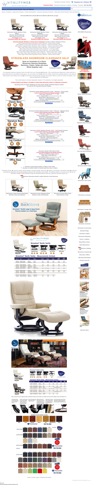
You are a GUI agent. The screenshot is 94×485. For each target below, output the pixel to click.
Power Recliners (84, 136)
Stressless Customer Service (62, 2)
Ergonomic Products (18, 12)
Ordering (74, 5)
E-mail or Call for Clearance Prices (55, 42)
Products (8, 12)
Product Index (35, 477)
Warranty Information (84, 257)
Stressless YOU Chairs (84, 180)
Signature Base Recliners (84, 122)
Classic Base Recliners (84, 107)
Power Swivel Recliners (84, 94)
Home (29, 477)
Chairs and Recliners (30, 12)
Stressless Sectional (84, 223)
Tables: (37, 100)
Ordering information (45, 477)
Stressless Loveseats (85, 194)
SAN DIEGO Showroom (84, 32)
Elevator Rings (84, 230)
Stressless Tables (84, 233)
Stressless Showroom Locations (62, 5)
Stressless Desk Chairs (84, 165)
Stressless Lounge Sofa (84, 209)
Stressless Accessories (84, 228)
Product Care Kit (84, 260)
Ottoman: (42, 99)
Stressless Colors (84, 79)
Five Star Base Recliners (84, 150)
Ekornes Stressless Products (45, 12)
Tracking (80, 5)
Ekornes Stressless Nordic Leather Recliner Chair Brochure (39, 176)
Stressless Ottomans (84, 236)
